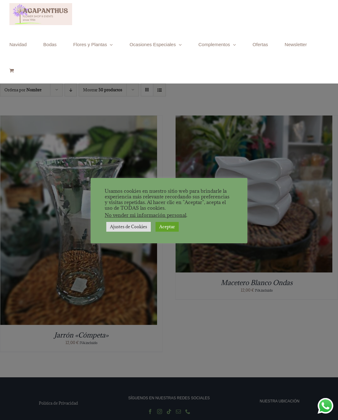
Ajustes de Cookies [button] (128, 226)
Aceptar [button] (167, 226)
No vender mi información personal (145, 215)
